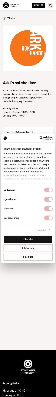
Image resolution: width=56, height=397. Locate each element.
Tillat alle (28, 239)
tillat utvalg (28, 248)
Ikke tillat (28, 257)
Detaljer (42, 230)
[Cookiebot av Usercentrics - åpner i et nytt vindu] (40, 138)
